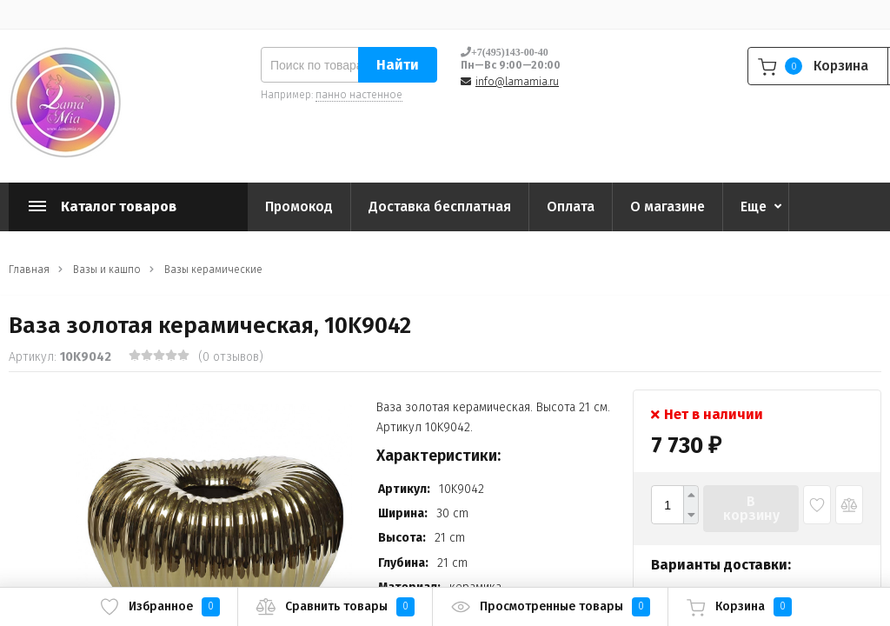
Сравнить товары (335, 606)
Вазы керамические (213, 269)
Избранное (159, 606)
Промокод (299, 206)
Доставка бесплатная (440, 206)
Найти (397, 65)
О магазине (667, 206)
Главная (29, 269)
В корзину (751, 508)
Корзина (739, 606)
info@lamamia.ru (517, 82)
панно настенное (358, 95)
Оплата (570, 206)
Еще (754, 206)
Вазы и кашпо (107, 269)
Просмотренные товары (550, 606)
